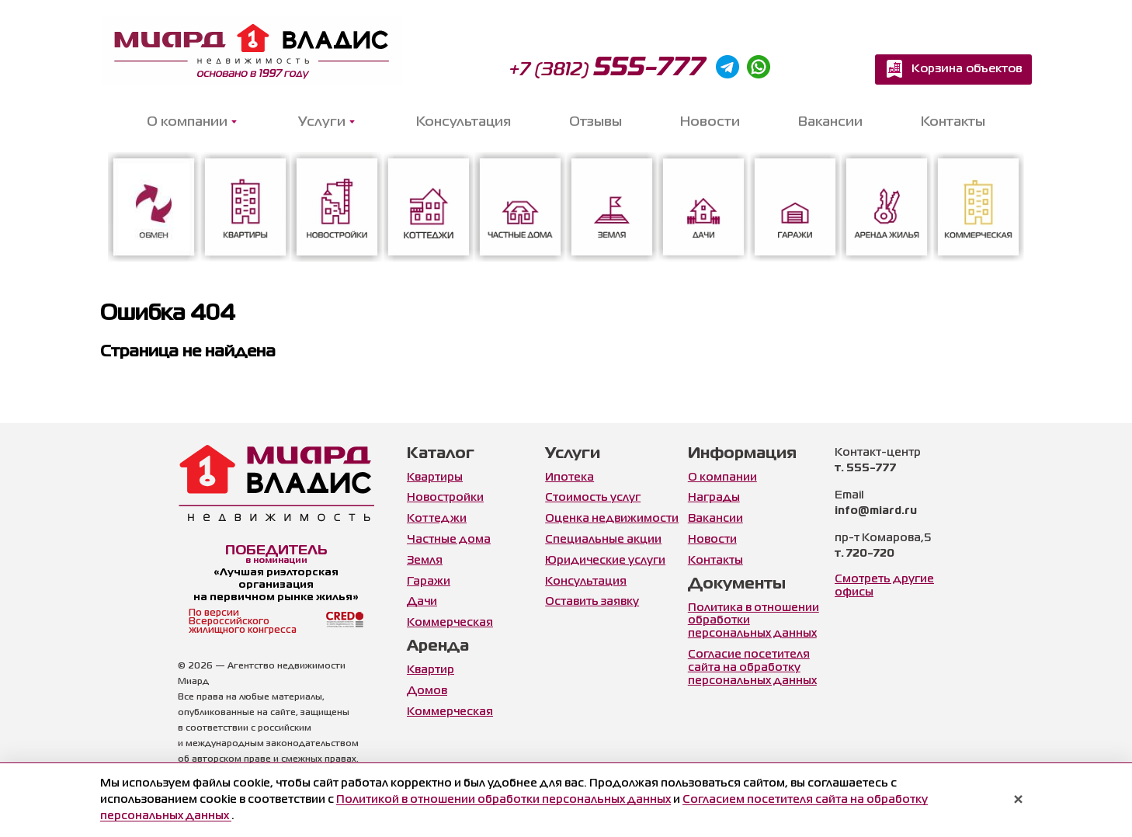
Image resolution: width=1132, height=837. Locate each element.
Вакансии (830, 122)
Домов (427, 691)
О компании (722, 477)
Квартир (430, 670)
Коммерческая (450, 622)
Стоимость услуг (593, 497)
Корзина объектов (967, 69)
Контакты (953, 122)
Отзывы (595, 122)
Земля (425, 560)
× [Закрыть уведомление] (1018, 800)
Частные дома (449, 539)
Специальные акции (603, 539)
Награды (714, 497)
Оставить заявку (592, 601)
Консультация (463, 122)
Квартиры (435, 477)
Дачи (422, 601)
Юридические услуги (605, 560)
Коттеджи (437, 518)
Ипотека (569, 477)
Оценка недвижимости (612, 518)
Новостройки (445, 497)
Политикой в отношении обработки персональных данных (503, 799)
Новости (710, 122)
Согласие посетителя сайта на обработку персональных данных (752, 668)
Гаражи (428, 581)
